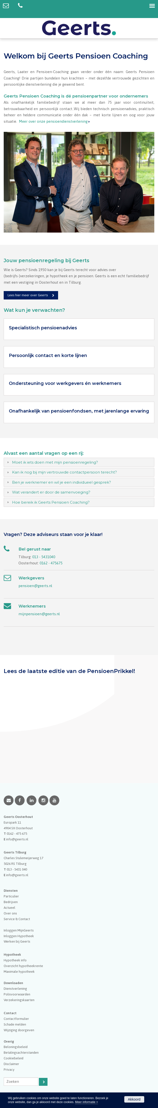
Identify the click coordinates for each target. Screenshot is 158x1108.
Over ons (10, 913)
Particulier (11, 896)
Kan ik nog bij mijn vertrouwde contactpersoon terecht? (64, 472)
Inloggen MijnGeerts (19, 930)
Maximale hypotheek (19, 971)
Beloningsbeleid (16, 1047)
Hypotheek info (15, 960)
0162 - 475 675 (17, 833)
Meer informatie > (86, 1102)
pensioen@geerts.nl (35, 586)
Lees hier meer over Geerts (28, 295)
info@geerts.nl (17, 839)
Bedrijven (11, 902)
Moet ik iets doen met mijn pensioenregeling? (55, 462)
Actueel (9, 908)
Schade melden (15, 1024)
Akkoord (134, 1099)
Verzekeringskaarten (19, 1000)
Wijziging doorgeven (19, 1030)
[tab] (79, 462)
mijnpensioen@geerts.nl (39, 614)
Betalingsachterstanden (21, 1052)
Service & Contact (17, 919)
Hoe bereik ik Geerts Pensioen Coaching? (51, 502)
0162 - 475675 (51, 563)
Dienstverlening (15, 988)
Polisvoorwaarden (17, 994)
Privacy (9, 1069)
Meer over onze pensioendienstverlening (53, 121)
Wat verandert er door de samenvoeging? (51, 492)
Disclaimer (11, 1064)
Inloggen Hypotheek (19, 936)
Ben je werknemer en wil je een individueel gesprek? (61, 482)
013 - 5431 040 (17, 869)
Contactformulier (16, 1019)
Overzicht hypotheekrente (23, 966)
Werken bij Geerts (17, 941)
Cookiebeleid (13, 1058)
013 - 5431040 (43, 557)
